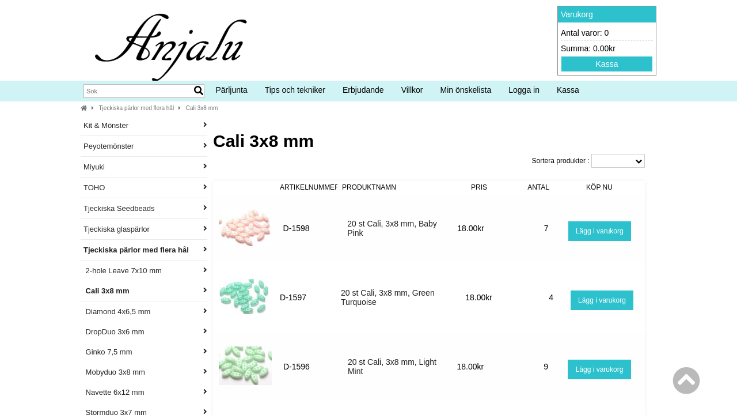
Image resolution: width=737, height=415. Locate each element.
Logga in (524, 90)
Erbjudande (363, 90)
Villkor (412, 90)
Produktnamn (369, 187)
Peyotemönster (145, 146)
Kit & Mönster (145, 125)
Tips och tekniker (295, 90)
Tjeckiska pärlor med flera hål (136, 108)
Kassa (607, 64)
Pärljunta (231, 90)
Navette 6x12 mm (145, 392)
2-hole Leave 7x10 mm (145, 270)
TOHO (145, 187)
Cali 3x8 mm (202, 108)
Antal (538, 187)
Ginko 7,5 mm (145, 352)
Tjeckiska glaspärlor (145, 229)
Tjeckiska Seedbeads (145, 208)
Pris (479, 187)
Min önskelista (466, 90)
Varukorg (577, 14)
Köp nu (599, 187)
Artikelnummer (310, 187)
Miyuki (145, 167)
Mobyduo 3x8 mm (145, 372)
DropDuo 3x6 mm (145, 331)
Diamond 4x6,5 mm (145, 311)
